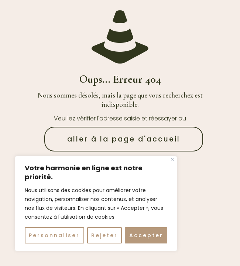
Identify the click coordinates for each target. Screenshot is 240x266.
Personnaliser (54, 235)
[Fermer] (172, 159)
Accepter (146, 235)
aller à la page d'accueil (123, 139)
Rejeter (104, 235)
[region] (96, 203)
